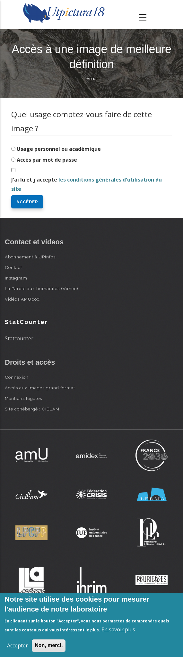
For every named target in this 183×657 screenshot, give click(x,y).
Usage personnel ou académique (59, 148)
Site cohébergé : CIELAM (32, 408)
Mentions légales (23, 398)
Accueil (93, 78)
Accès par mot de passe (47, 159)
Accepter (17, 645)
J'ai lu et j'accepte (86, 184)
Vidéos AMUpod (22, 299)
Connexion (17, 377)
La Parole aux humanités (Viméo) (41, 288)
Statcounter (19, 338)
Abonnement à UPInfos (30, 256)
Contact (13, 267)
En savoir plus (118, 629)
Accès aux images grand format (40, 387)
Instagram (16, 277)
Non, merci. (49, 645)
